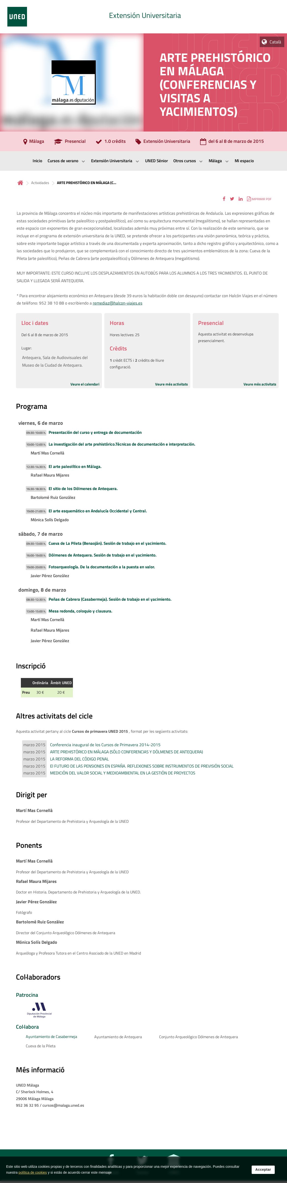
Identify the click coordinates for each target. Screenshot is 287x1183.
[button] (224, 199)
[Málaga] (33, 142)
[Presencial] (70, 142)
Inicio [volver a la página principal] (20, 182)
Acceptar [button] (263, 1169)
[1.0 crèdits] (111, 142)
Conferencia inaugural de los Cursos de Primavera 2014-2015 (105, 745)
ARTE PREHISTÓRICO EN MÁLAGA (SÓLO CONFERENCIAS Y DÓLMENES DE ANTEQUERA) (126, 752)
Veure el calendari (84, 384)
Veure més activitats (171, 384)
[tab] (143, 16)
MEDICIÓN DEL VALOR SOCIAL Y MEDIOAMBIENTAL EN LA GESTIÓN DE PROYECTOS (122, 773)
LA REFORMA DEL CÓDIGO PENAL (79, 759)
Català (275, 42)
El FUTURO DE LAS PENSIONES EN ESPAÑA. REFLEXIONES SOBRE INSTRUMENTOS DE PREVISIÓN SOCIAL (141, 766)
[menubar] (143, 161)
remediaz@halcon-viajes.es (117, 303)
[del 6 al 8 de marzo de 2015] (232, 142)
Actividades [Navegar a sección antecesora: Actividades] (40, 183)
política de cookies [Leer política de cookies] (33, 1172)
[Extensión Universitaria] (163, 142)
